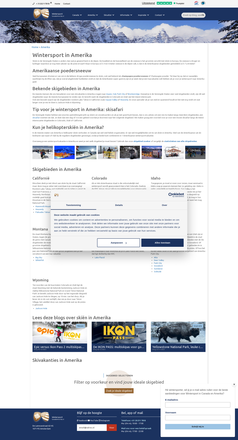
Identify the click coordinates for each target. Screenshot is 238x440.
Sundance (158, 269)
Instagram (104, 420)
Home (57, 4)
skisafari (36, 118)
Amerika (91, 15)
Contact (66, 4)
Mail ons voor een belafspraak (136, 428)
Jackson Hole (41, 308)
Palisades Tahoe (43, 212)
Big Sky (39, 257)
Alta (156, 257)
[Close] (234, 384)
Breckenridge (134, 94)
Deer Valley (159, 260)
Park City (121, 94)
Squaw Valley (111, 100)
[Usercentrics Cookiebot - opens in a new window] (170, 195)
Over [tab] (164, 205)
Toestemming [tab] (73, 205)
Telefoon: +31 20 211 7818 (133, 420)
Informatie (124, 15)
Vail (114, 94)
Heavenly (124, 100)
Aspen (109, 94)
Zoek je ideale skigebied (119, 390)
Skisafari (108, 15)
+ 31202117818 (42, 4)
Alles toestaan (162, 242)
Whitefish (40, 260)
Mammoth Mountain (44, 206)
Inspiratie (142, 15)
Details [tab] (119, 205)
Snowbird (158, 266)
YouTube (93, 420)
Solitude (157, 271)
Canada (75, 15)
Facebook (82, 420)
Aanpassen (119, 242)
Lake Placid (100, 257)
